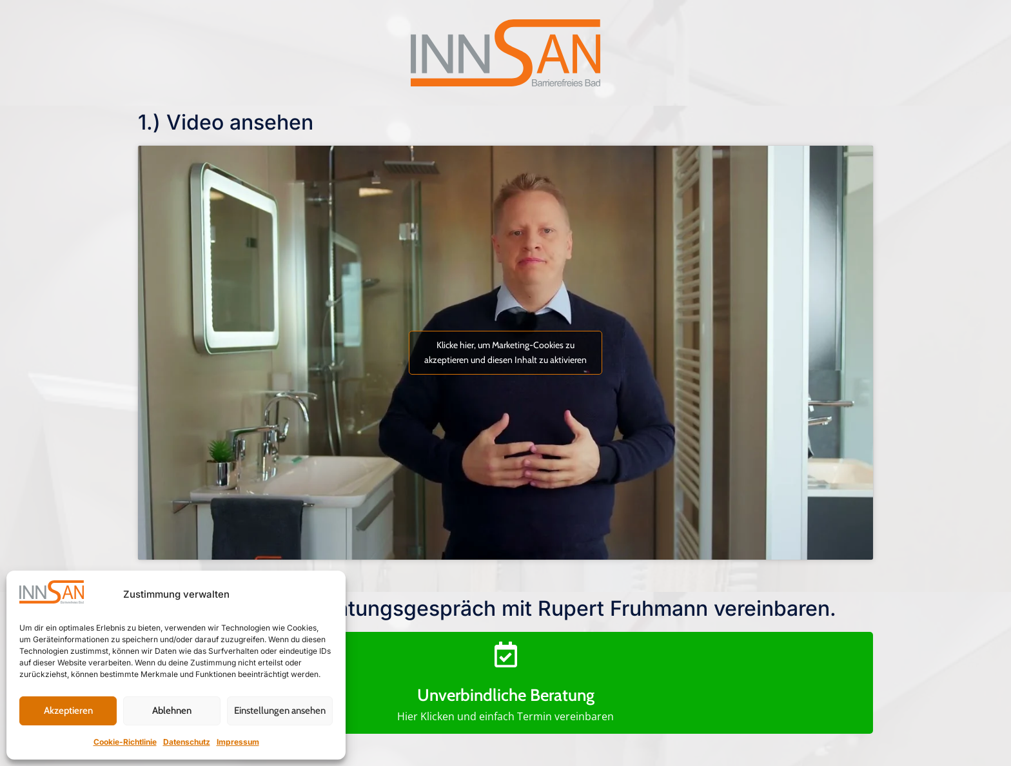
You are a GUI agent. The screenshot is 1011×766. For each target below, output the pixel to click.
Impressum (238, 742)
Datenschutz (186, 742)
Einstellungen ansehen (280, 710)
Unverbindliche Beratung (505, 695)
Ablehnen (171, 710)
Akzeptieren (68, 710)
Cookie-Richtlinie (125, 742)
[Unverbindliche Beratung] (505, 654)
